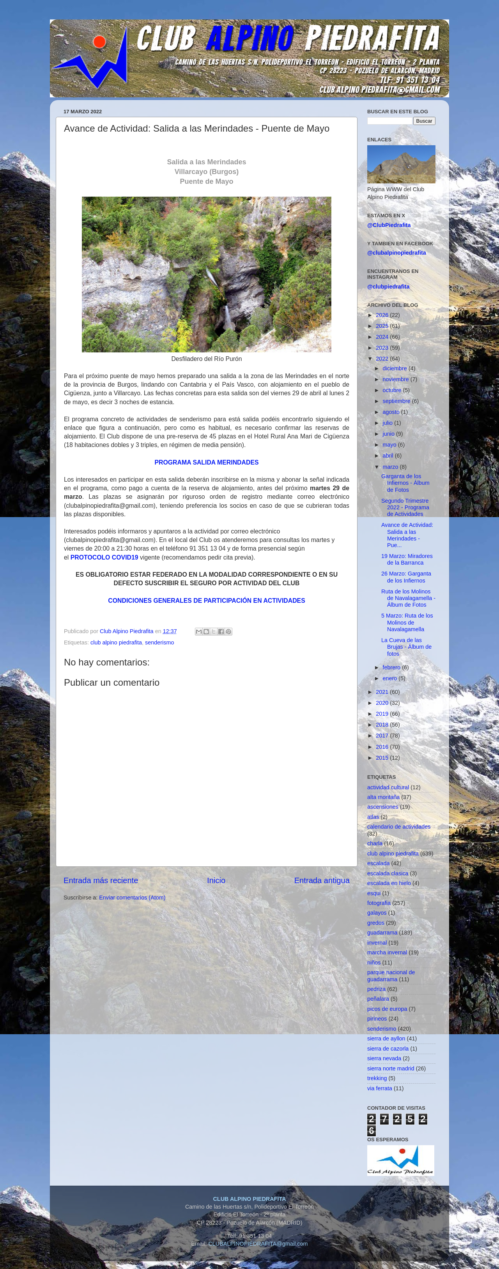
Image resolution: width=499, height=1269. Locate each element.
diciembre (396, 368)
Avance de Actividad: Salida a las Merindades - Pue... (407, 535)
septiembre (397, 401)
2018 (383, 725)
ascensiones (382, 807)
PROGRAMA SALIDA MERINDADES (206, 462)
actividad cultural (388, 787)
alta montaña (383, 797)
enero (391, 678)
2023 (383, 348)
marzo (391, 467)
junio (389, 434)
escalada (378, 863)
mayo (390, 445)
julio (389, 423)
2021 (383, 692)
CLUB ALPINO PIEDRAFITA (249, 1199)
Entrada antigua (322, 880)
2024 (383, 337)
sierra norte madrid (390, 1068)
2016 (383, 747)
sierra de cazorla (388, 1048)
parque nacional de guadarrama (391, 975)
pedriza (376, 989)
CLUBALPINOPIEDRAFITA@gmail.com (258, 1244)
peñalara (378, 999)
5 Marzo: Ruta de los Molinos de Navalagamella (407, 622)
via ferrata (379, 1088)
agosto (392, 412)
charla (374, 843)
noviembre (397, 379)
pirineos (377, 1019)
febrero (392, 667)
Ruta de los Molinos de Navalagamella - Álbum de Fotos (408, 598)
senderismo (159, 642)
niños (373, 962)
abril (389, 455)
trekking (377, 1078)
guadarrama (382, 932)
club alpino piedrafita (116, 642)
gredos (375, 923)
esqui (373, 893)
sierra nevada (384, 1058)
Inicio (216, 880)
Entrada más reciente (101, 880)
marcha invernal (387, 952)
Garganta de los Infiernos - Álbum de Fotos (405, 483)
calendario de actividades (398, 827)
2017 (383, 735)
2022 (383, 359)
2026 (383, 315)
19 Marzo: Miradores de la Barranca (407, 559)
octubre (393, 390)
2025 (383, 326)
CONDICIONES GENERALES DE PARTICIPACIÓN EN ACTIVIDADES (206, 600)
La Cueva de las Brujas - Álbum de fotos (406, 647)
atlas (373, 817)
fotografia (379, 903)
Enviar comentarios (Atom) (132, 897)
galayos (377, 913)
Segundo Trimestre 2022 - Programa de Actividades (405, 507)
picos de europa (387, 1009)
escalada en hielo (389, 883)
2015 (383, 758)
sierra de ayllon (386, 1038)
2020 (383, 703)
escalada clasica (388, 873)
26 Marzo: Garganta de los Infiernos (406, 576)
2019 (383, 714)
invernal (377, 943)
